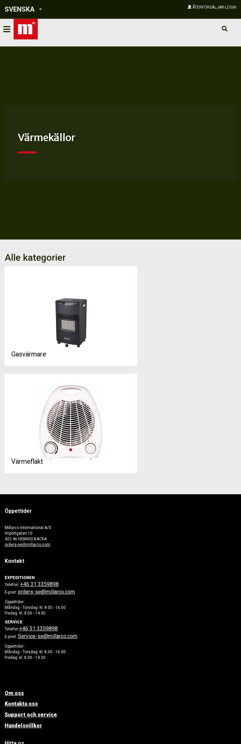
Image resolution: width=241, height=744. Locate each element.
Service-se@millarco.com (47, 636)
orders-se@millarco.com (27, 544)
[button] (50, 9)
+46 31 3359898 (39, 584)
